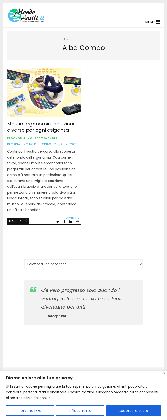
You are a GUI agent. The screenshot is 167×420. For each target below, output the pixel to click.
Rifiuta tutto (80, 410)
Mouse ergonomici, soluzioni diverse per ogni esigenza (44, 92)
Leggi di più (18, 221)
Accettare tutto (133, 410)
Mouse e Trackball (43, 138)
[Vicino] (164, 373)
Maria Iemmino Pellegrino (31, 144)
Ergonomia (16, 138)
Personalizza (30, 410)
